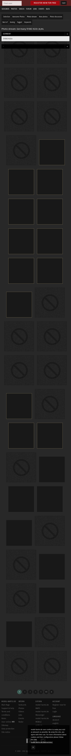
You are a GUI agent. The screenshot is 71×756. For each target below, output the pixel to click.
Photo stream (32, 17)
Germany (7, 34)
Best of (5, 22)
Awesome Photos (18, 17)
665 (46, 692)
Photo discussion (56, 17)
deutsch (56, 720)
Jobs (35, 9)
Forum (28, 9)
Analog (12, 22)
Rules (3, 718)
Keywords (27, 22)
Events (41, 9)
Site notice (5, 732)
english (55, 723)
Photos (14, 9)
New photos (43, 17)
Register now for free (45, 3)
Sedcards (5, 9)
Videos (21, 9)
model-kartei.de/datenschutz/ (42, 742)
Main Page (5, 705)
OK (33, 747)
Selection (6, 17)
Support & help (7, 708)
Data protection (7, 729)
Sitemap (4, 725)
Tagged (19, 22)
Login (63, 3)
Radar (20, 722)
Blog (48, 9)
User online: (7, 722)
